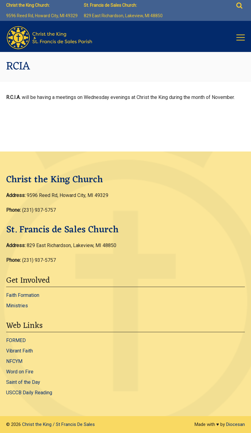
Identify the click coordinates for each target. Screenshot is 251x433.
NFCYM (14, 361)
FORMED (16, 340)
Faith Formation (22, 295)
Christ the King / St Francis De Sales (58, 424)
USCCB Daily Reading (29, 393)
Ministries (17, 306)
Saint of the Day (23, 382)
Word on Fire (19, 372)
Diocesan (235, 424)
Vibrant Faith (19, 351)
